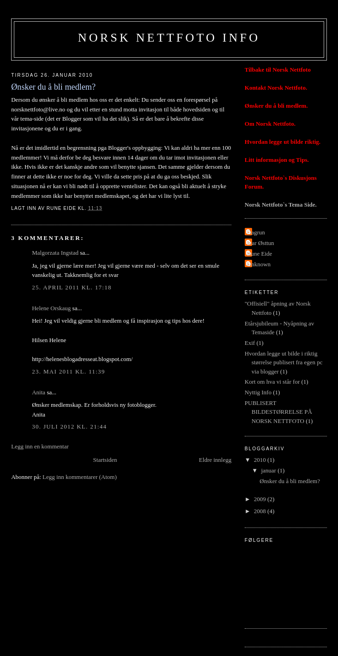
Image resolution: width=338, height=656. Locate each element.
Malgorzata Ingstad (55, 252)
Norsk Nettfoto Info (169, 37)
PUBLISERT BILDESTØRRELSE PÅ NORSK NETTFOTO (278, 411)
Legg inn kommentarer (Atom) (79, 476)
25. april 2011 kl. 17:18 (72, 287)
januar (269, 470)
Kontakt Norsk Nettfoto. (276, 87)
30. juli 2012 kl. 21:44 (69, 426)
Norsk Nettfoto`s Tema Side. (281, 204)
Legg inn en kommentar (40, 446)
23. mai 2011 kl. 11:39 (68, 371)
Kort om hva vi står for (272, 381)
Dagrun (256, 232)
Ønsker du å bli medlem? (290, 481)
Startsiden (105, 459)
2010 (260, 459)
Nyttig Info (258, 392)
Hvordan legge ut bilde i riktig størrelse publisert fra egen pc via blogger (284, 362)
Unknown (259, 264)
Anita (38, 392)
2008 (260, 511)
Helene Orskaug (51, 308)
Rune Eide (259, 253)
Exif (250, 342)
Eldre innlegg (215, 459)
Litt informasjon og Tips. (277, 159)
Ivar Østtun (260, 242)
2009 (260, 499)
